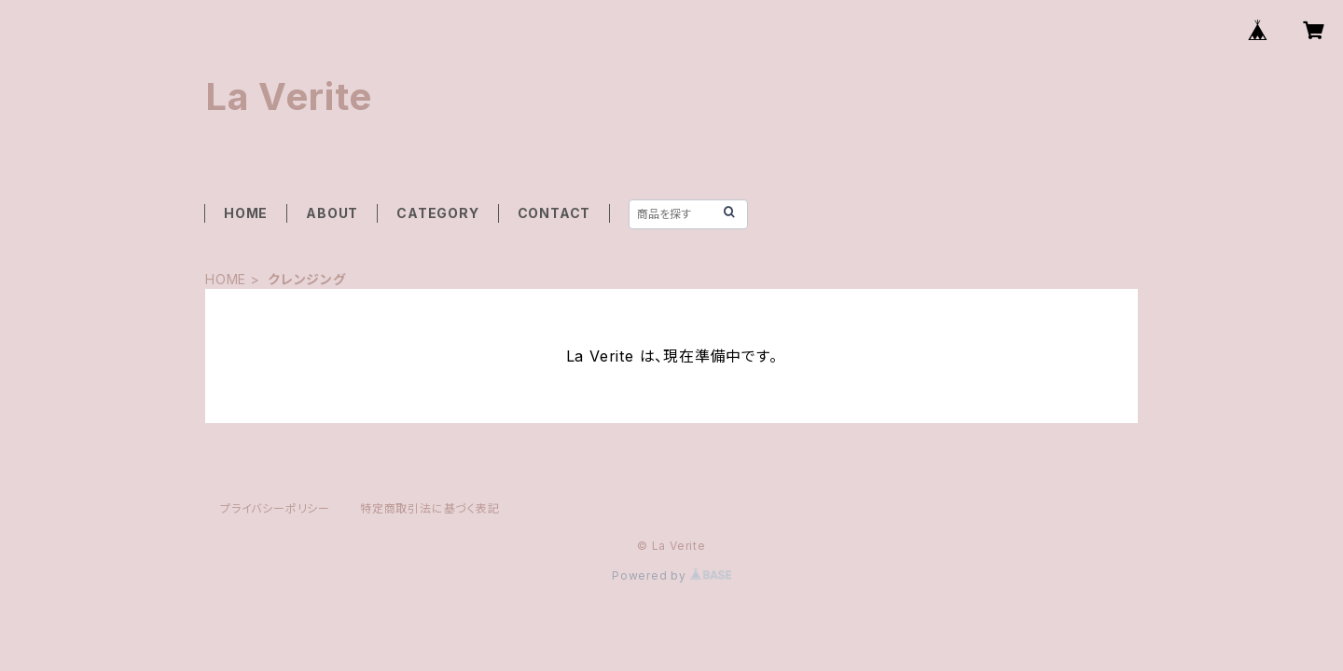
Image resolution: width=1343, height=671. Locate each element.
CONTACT (554, 213)
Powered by (671, 575)
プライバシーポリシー (275, 508)
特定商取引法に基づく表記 (430, 508)
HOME (246, 213)
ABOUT (332, 213)
